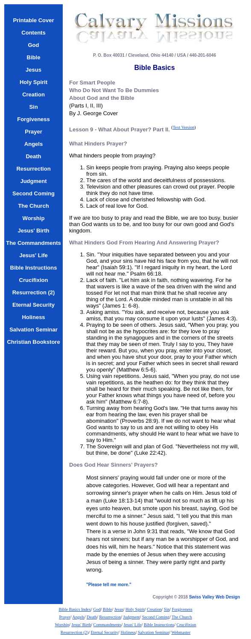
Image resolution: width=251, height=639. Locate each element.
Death (92, 617)
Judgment (131, 617)
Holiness (127, 632)
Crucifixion (186, 624)
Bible (107, 609)
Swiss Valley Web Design (214, 597)
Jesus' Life (132, 624)
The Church (182, 617)
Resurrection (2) (74, 632)
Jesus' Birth (81, 624)
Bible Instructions (159, 624)
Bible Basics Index (74, 609)
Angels (78, 617)
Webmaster (180, 632)
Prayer (64, 617)
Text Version (184, 127)
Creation (154, 609)
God (96, 609)
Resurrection (110, 617)
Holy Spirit (135, 609)
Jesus (118, 609)
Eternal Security (104, 632)
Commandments (107, 624)
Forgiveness (182, 609)
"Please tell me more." (108, 584)
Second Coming (155, 617)
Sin (166, 609)
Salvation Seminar (153, 632)
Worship (62, 624)
